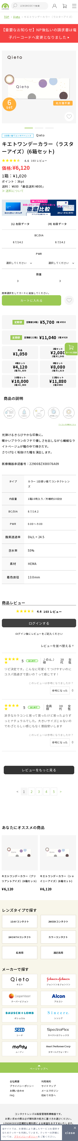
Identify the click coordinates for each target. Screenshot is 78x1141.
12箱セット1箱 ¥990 (58, 381)
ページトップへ (39, 1068)
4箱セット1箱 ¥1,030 (20, 367)
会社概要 (15, 1081)
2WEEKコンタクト (58, 921)
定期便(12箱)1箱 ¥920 (46, 337)
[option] (20, 863)
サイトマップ (48, 1086)
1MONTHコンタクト (19, 937)
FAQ (12, 1095)
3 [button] (49, 129)
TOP (6, 16)
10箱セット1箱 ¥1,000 (20, 381)
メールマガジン (49, 1090)
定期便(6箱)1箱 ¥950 (46, 322)
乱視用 (19, 952)
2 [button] (39, 129)
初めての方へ (48, 1095)
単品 (20, 352)
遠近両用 (58, 952)
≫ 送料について (13, 191)
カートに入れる (31, 300)
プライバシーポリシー (22, 1086)
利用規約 (46, 1081)
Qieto (16, 16)
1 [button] (29, 129)
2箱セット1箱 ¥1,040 (58, 352)
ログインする (39, 623)
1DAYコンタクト (19, 921)
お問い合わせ (17, 1090)
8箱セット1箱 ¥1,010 (58, 367)
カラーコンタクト (58, 937)
